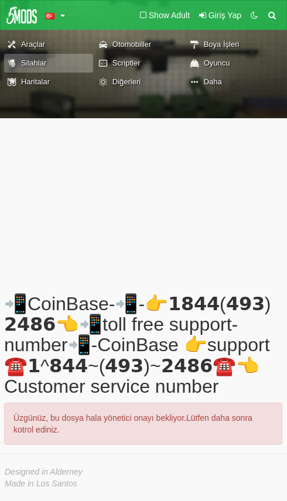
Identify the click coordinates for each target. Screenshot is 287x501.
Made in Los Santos (41, 483)
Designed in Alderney (44, 471)
